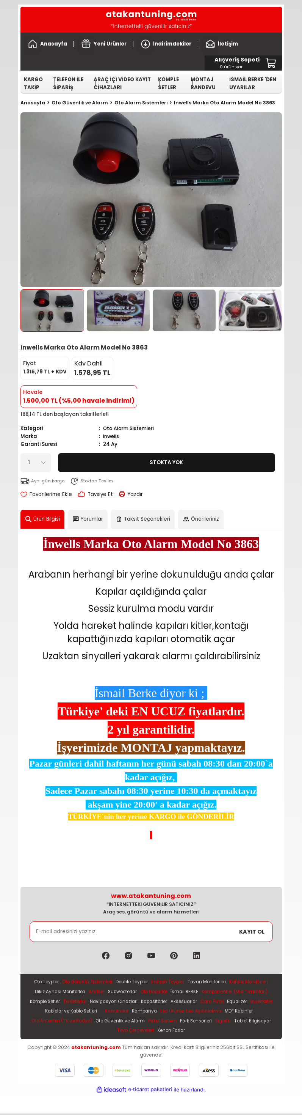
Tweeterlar (162, 1002)
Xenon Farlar (242, 1032)
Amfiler (150, 992)
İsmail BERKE (249, 992)
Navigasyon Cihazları (204, 1002)
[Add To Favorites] (46, 494)
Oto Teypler (60, 982)
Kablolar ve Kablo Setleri (175, 1012)
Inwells (111, 436)
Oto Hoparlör (215, 992)
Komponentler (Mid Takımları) (74, 1002)
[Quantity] (35, 462)
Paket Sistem (60, 1032)
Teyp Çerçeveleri (203, 1032)
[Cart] (237, 63)
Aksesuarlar (48, 1012)
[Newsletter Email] (151, 931)
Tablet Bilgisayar (159, 1032)
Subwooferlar (179, 992)
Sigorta (127, 1032)
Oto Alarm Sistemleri (129, 428)
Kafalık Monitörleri (60, 992)
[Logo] (151, 20)
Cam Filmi (77, 1012)
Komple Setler (130, 1002)
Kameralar (225, 1012)
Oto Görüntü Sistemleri (104, 982)
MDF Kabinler (120, 1022)
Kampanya (254, 1012)
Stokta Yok (166, 462)
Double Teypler (153, 982)
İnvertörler (130, 1012)
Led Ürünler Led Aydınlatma (69, 1022)
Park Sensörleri (96, 1032)
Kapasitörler (248, 1002)
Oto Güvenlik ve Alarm (239, 1022)
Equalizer (103, 1012)
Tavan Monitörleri (235, 982)
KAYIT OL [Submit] (251, 931)
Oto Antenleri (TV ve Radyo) (176, 1022)
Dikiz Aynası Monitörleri (112, 992)
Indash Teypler (193, 982)
